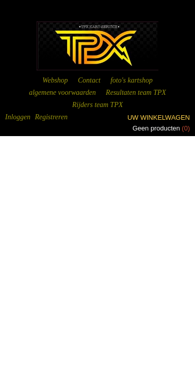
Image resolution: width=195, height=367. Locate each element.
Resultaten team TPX (136, 92)
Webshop (55, 80)
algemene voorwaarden (62, 92)
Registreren (51, 117)
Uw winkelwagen (158, 117)
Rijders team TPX (97, 105)
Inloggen (18, 117)
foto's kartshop (131, 80)
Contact (89, 80)
